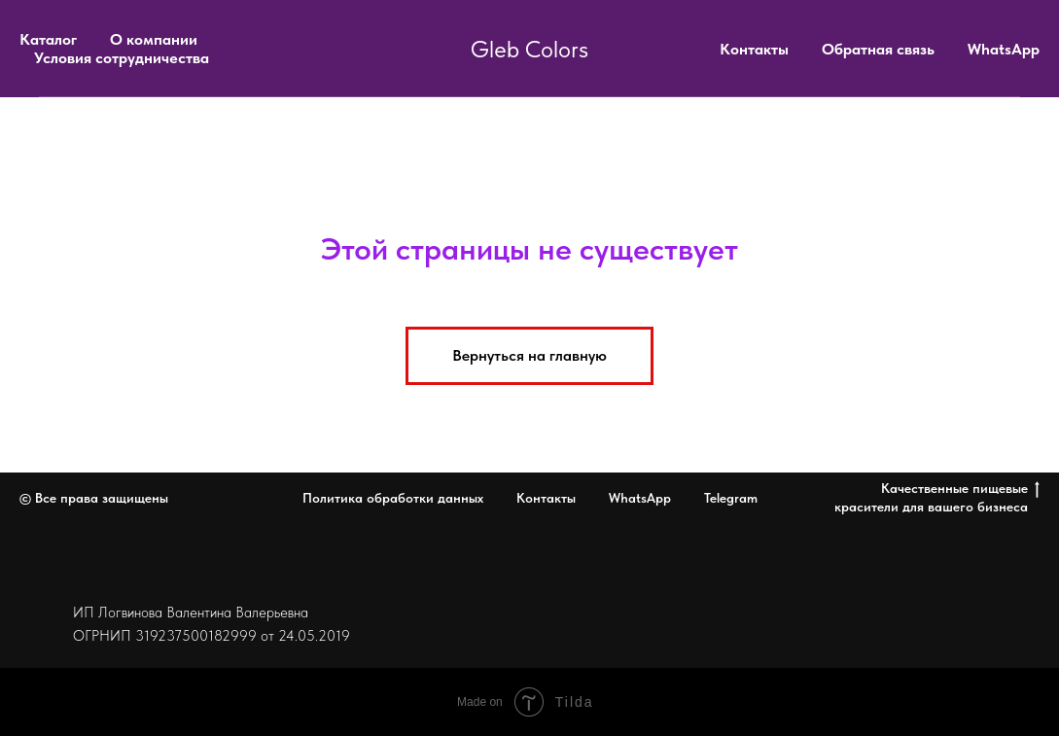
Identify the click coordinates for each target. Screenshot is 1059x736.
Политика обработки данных (392, 498)
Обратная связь (878, 49)
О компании (153, 39)
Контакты (754, 49)
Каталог (48, 39)
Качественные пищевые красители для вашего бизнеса (937, 497)
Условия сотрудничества (121, 58)
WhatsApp (1004, 49)
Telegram (731, 498)
